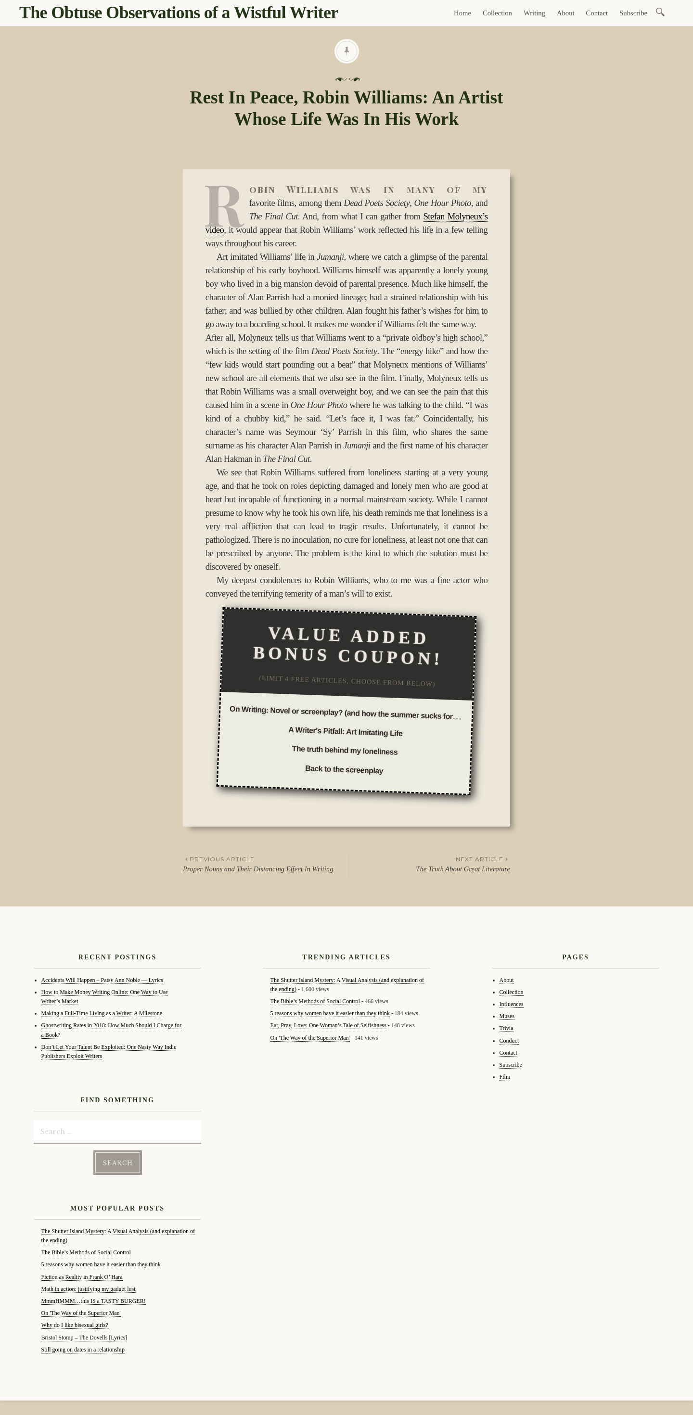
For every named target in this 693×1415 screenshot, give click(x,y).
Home (462, 13)
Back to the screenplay (344, 769)
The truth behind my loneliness (345, 750)
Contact (597, 13)
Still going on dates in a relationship (83, 1349)
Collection (497, 13)
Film (505, 1076)
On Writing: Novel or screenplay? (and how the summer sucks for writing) (355, 713)
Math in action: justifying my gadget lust (88, 1289)
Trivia (506, 1028)
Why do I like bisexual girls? (74, 1325)
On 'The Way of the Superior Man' (81, 1313)
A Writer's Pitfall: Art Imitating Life (345, 732)
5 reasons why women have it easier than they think (101, 1264)
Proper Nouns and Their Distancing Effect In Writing (264, 863)
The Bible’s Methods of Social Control (86, 1252)
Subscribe (633, 13)
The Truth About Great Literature (428, 863)
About (566, 13)
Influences (512, 1004)
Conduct (509, 1040)
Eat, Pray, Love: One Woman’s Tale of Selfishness (328, 1025)
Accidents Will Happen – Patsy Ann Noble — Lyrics (102, 980)
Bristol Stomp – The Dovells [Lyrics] (84, 1337)
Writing (534, 13)
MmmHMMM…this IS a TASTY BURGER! (93, 1301)
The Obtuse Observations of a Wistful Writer (178, 12)
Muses (507, 1016)
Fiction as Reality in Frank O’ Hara (82, 1277)
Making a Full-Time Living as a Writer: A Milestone (102, 1013)
